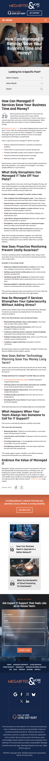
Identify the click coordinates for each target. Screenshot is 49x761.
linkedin (27, 701)
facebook (16, 487)
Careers (22, 669)
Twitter (21, 487)
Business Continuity (20, 665)
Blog (15, 669)
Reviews (30, 669)
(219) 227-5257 (18, 13)
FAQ (10, 669)
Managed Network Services (36, 667)
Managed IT (20, 667)
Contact (37, 669)
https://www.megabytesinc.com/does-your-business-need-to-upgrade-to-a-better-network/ (24, 539)
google (15, 694)
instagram (27, 694)
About (9, 665)
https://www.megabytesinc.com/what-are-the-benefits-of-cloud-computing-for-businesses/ (24, 573)
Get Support (34, 13)
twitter (21, 701)
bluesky (33, 694)
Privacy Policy (27, 755)
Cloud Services (35, 665)
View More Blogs (24, 510)
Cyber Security (8, 667)
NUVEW (6, 753)
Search (46, 20)
